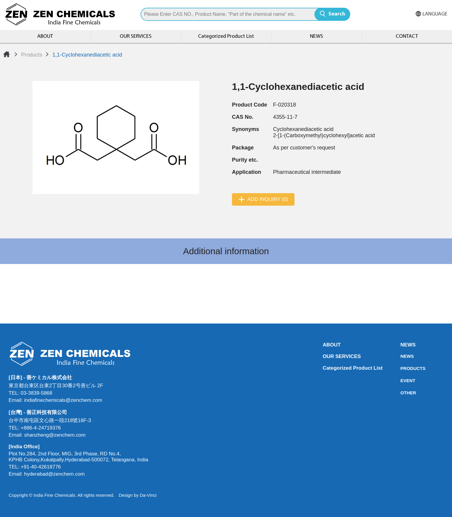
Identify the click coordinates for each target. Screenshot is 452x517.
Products (31, 55)
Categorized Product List (226, 36)
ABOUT (45, 36)
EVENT (402, 380)
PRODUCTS (402, 368)
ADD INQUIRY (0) (267, 199)
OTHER (402, 392)
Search (336, 14)
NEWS (316, 36)
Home (6, 54)
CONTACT (407, 36)
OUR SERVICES (136, 36)
